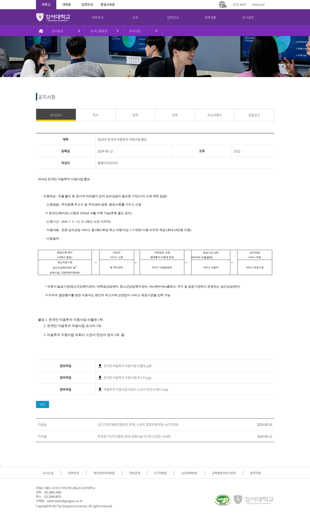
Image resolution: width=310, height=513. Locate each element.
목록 (42, 404)
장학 (175, 115)
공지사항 (135, 31)
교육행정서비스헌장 (224, 473)
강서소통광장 (99, 31)
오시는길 (48, 473)
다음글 (42, 424)
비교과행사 (214, 115)
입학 (135, 115)
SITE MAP (239, 4)
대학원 (66, 4)
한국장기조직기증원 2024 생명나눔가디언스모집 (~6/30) (134, 436)
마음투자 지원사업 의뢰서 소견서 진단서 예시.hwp (136, 389)
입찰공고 (254, 115)
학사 (96, 115)
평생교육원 (107, 4)
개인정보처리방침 (104, 473)
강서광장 (248, 17)
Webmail (258, 4)
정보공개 (134, 473)
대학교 (46, 4)
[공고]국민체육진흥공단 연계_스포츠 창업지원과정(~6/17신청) (138, 424)
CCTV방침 (160, 473)
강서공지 (56, 115)
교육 (135, 17)
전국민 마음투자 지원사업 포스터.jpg (127, 377)
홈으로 (41, 31)
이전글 (42, 436)
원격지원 (255, 473)
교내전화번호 (189, 473)
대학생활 (210, 17)
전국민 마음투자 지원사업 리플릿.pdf (127, 366)
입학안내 (87, 4)
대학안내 (97, 17)
